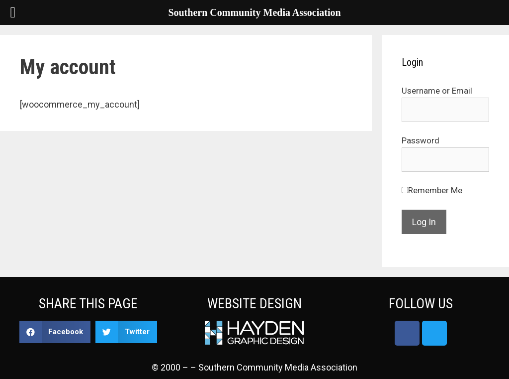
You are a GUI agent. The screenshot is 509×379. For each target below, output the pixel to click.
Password (420, 140)
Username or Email (437, 91)
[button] (55, 332)
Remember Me (435, 190)
